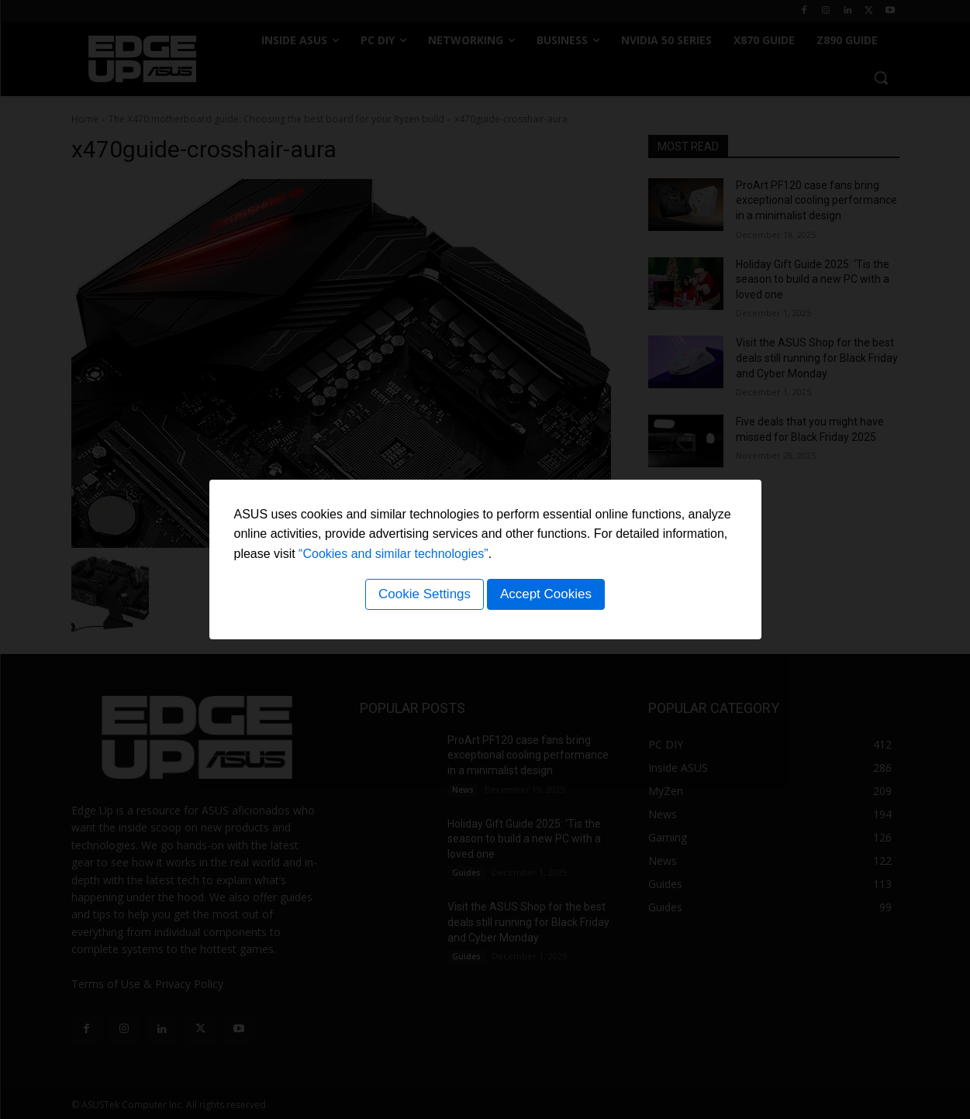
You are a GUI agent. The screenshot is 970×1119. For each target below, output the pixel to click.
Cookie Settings (422, 596)
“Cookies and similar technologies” (393, 556)
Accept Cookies (548, 596)
